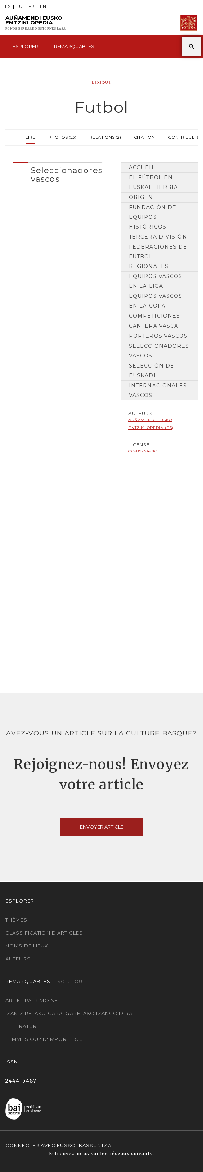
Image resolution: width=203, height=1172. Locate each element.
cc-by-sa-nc (142, 451)
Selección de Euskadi (151, 371)
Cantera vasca (154, 326)
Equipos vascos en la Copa (155, 301)
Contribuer (183, 136)
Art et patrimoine (31, 1000)
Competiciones (154, 316)
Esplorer (25, 46)
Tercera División (158, 237)
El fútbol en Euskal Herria (153, 182)
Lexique (101, 82)
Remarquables (74, 46)
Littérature (22, 1026)
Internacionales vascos (158, 390)
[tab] (58, 173)
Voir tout (72, 981)
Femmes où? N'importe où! (45, 1039)
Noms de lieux (27, 946)
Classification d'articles (44, 933)
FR (31, 7)
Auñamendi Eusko (35, 22)
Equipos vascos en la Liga (155, 281)
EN (43, 7)
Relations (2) (105, 136)
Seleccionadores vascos (159, 351)
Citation (144, 136)
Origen (141, 197)
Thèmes (16, 920)
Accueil (142, 167)
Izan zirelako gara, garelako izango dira (68, 1013)
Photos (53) (62, 136)
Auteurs (18, 958)
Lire (30, 136)
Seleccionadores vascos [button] (67, 175)
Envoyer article (101, 827)
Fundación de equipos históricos (152, 217)
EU (19, 7)
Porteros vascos (158, 336)
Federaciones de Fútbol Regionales (158, 256)
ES (8, 7)
